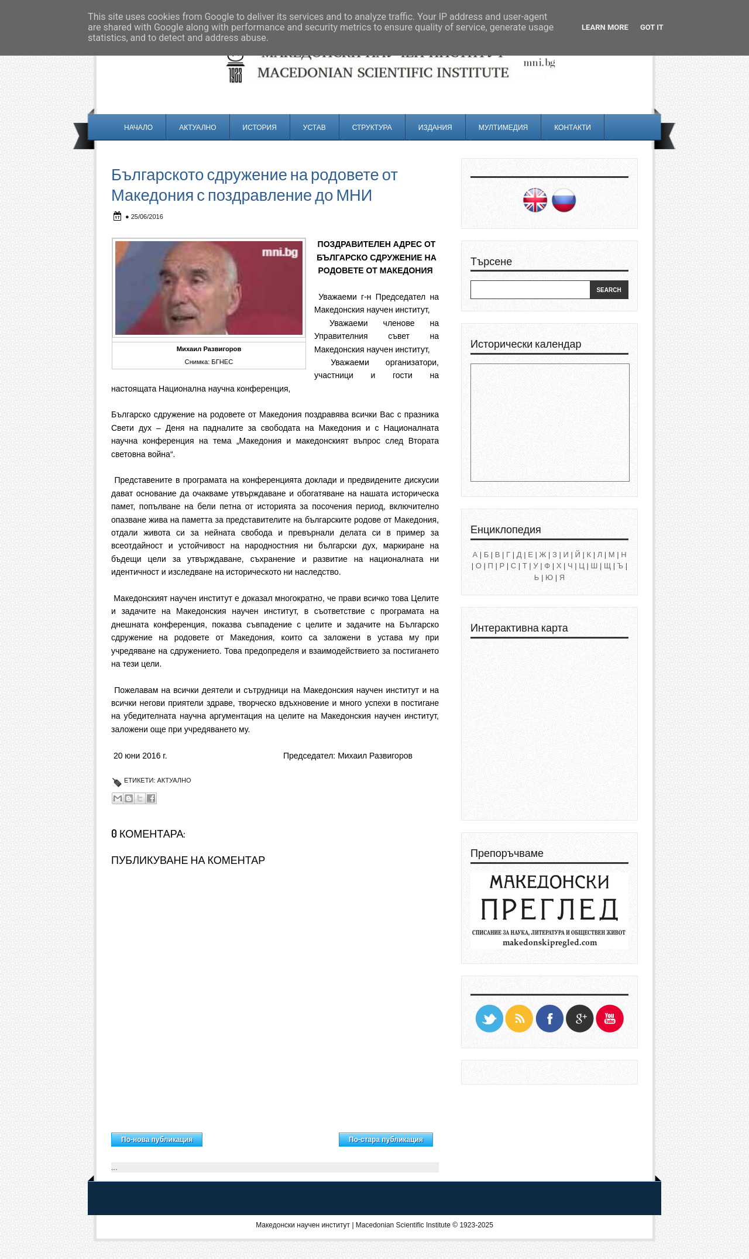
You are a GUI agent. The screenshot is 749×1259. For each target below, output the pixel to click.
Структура (372, 127)
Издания (435, 127)
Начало (138, 127)
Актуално (197, 127)
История (260, 127)
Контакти (572, 127)
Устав (314, 127)
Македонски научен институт (303, 1225)
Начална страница (270, 1137)
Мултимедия (503, 127)
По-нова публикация (157, 1139)
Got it (652, 27)
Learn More (605, 27)
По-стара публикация (386, 1139)
